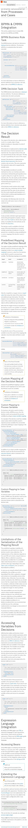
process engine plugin (7, 815)
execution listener (6, 453)
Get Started (3, 4)
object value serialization (8, 565)
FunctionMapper (5, 793)
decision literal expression (8, 161)
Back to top (24, 826)
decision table (23, 149)
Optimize (18, 4)
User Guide (11, 219)
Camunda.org (22, 7)
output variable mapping (19, 416)
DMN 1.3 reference (14, 641)
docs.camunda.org (12, 826)
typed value (13, 683)
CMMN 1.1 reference (13, 127)
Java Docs (10, 223)
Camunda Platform (11, 4)
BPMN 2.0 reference (16, 84)
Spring (18, 759)
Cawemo (24, 4)
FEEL (20, 730)
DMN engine (20, 736)
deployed (3, 45)
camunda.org (3, 826)
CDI (24, 759)
